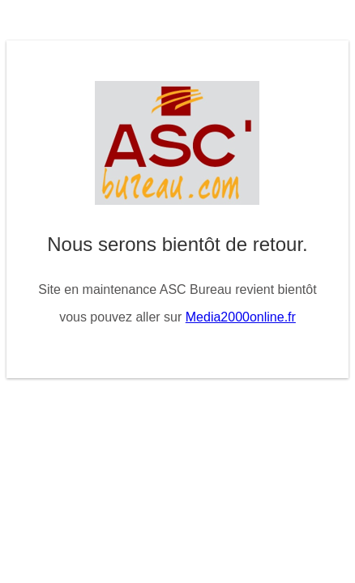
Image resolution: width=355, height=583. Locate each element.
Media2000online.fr (241, 317)
